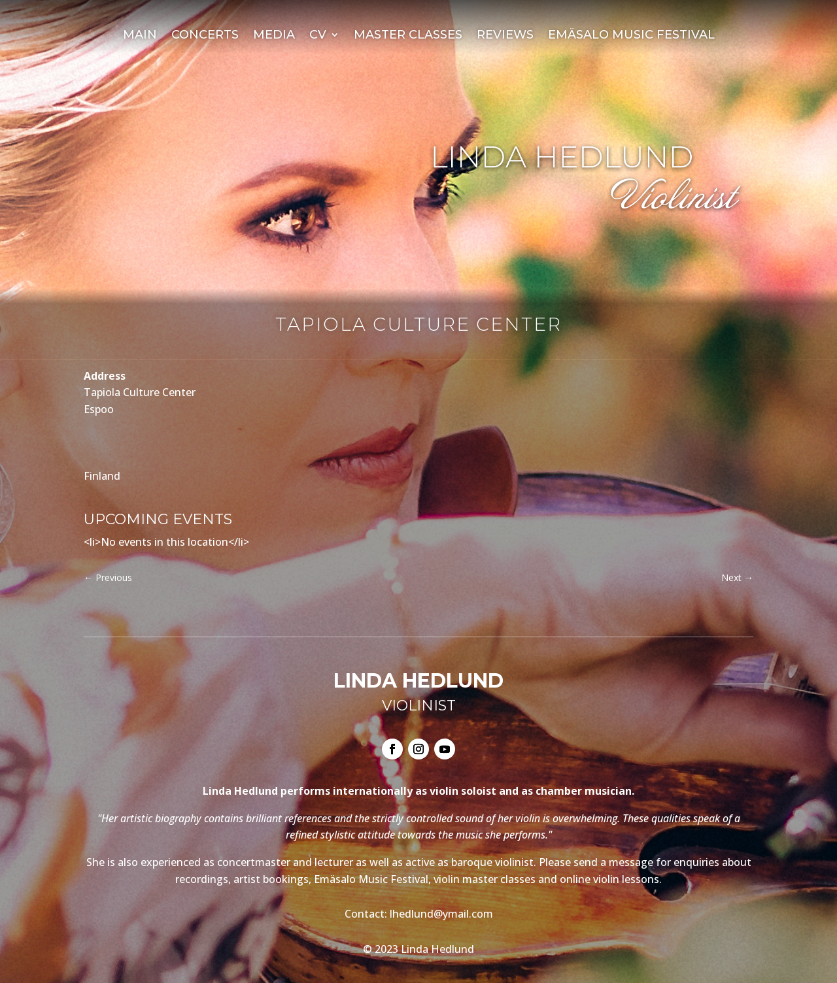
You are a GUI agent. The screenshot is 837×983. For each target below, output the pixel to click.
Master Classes (408, 36)
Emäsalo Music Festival (631, 36)
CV (317, 36)
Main (140, 36)
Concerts (205, 36)
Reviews (505, 36)
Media (274, 36)
